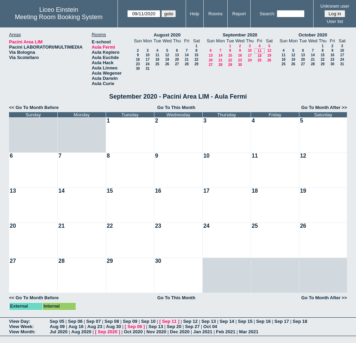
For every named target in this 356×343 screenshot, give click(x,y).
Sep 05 (57, 321)
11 (157, 55)
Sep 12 (190, 321)
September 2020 (239, 34)
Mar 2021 (249, 331)
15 (196, 55)
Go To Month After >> (324, 107)
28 (186, 64)
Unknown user (335, 6)
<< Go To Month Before (34, 107)
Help (194, 13)
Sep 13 (208, 321)
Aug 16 (75, 326)
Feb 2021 (225, 331)
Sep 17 (281, 321)
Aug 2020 (81, 331)
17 (147, 59)
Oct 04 (210, 326)
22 (196, 59)
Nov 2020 (156, 331)
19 (167, 59)
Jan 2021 (202, 331)
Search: (267, 13)
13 (177, 55)
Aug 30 (113, 326)
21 (186, 59)
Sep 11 (169, 321)
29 (196, 64)
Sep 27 (192, 326)
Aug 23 (94, 326)
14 (186, 55)
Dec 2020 (179, 331)
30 (138, 68)
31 (147, 68)
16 (138, 59)
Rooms (215, 13)
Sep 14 (227, 321)
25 (157, 64)
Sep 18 (300, 321)
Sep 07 (93, 321)
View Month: (22, 331)
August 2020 (167, 34)
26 (167, 64)
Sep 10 (148, 321)
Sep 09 (130, 321)
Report (239, 13)
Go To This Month (176, 107)
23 (138, 64)
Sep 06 (75, 321)
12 (167, 55)
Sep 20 (174, 326)
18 (157, 59)
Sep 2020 (107, 331)
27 (177, 64)
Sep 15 (245, 321)
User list (335, 21)
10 (147, 55)
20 (177, 59)
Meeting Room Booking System (59, 17)
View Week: (21, 326)
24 (147, 64)
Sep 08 (112, 321)
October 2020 (313, 34)
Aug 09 (57, 326)
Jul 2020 (58, 331)
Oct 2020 (133, 331)
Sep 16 (263, 321)
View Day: (19, 321)
